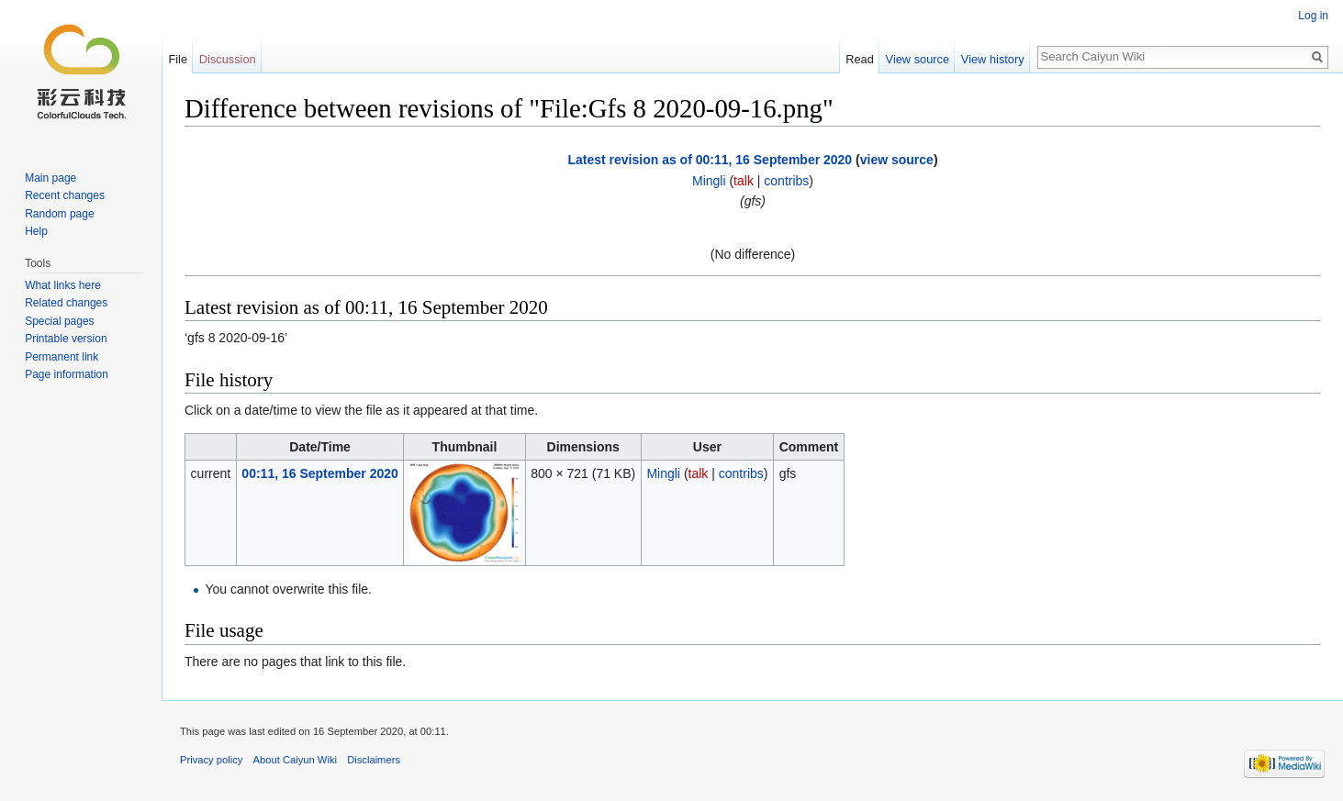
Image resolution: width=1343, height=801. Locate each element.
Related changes (66, 302)
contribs (786, 180)
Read (859, 59)
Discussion (227, 59)
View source (917, 59)
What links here (63, 285)
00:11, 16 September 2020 (319, 473)
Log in (1313, 15)
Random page (59, 213)
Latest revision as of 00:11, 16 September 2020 (709, 159)
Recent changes (65, 195)
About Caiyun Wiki (295, 759)
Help (36, 231)
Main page (50, 178)
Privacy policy (211, 759)
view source (897, 159)
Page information (66, 374)
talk (743, 180)
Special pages (59, 321)
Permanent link (61, 356)
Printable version (65, 338)
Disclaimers (373, 759)
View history (992, 59)
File (177, 59)
